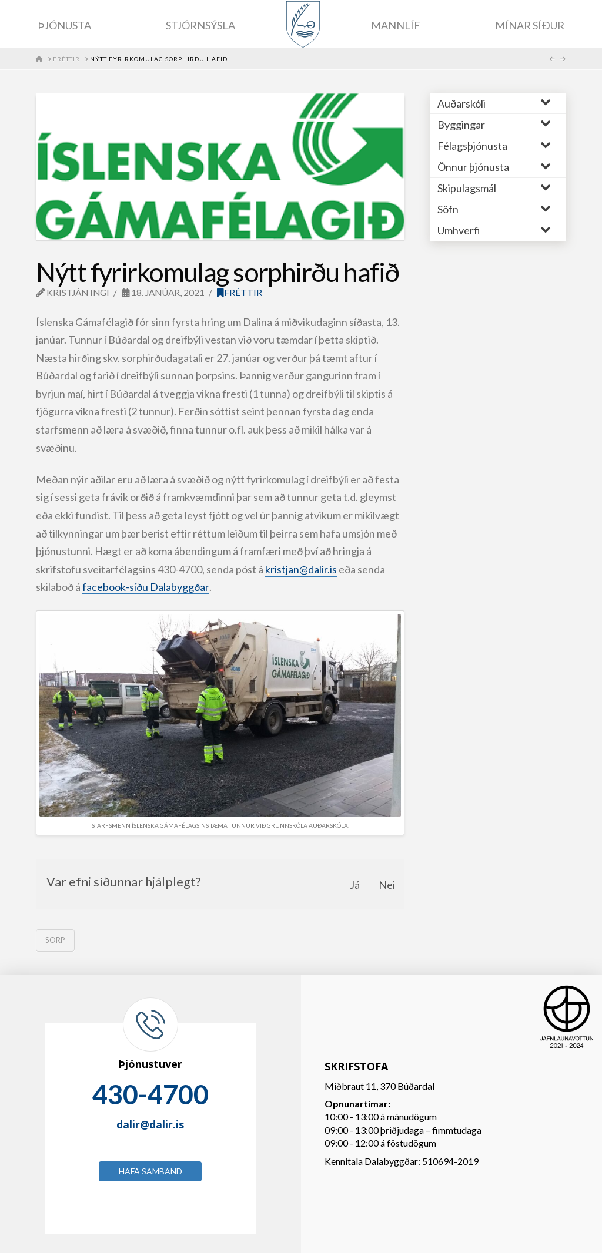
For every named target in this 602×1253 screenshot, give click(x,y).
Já (355, 884)
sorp (55, 940)
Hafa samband (150, 1171)
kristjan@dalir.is (301, 569)
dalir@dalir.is (150, 1124)
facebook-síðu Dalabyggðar (145, 586)
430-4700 (150, 1094)
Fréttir (239, 292)
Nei (387, 884)
